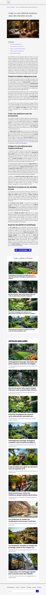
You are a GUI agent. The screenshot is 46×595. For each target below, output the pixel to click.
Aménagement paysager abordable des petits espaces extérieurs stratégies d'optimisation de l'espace (22, 277)
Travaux (18, 587)
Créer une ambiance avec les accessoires (16, 46)
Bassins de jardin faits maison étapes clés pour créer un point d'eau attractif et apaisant (21, 295)
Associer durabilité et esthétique (15, 53)
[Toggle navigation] (8, 2)
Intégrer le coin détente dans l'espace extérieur (17, 48)
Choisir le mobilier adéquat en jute (16, 44)
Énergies (29, 587)
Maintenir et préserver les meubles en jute (17, 50)
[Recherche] (21, 591)
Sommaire (11, 42)
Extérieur (13, 7)
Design (34, 587)
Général (39, 587)
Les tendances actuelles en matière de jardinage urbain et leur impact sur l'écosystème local (22, 547)
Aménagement (10, 587)
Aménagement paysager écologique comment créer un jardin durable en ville (21, 330)
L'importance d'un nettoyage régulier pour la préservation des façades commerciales (22, 574)
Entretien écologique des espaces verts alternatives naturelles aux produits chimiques (21, 312)
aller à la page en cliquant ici (22, 141)
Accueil (8, 7)
